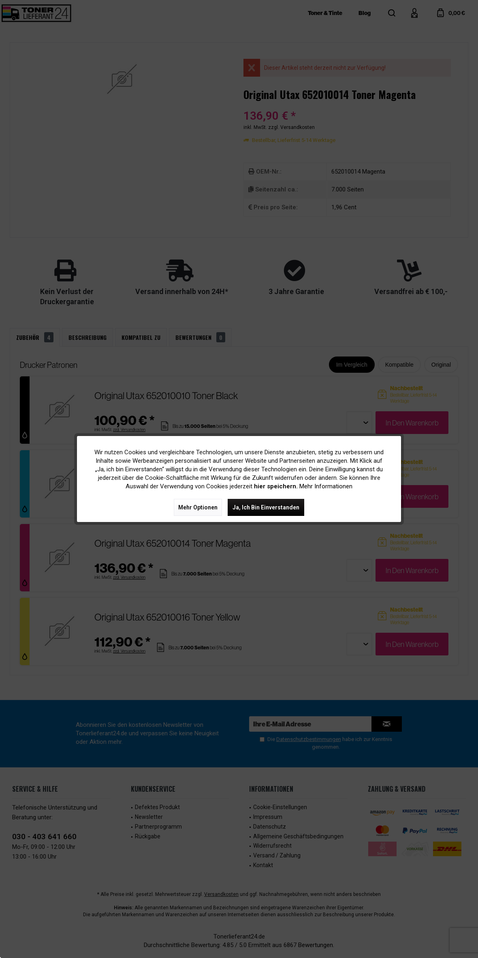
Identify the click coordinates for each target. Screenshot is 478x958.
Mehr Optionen (198, 507)
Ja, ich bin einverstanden (266, 507)
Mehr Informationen (325, 486)
